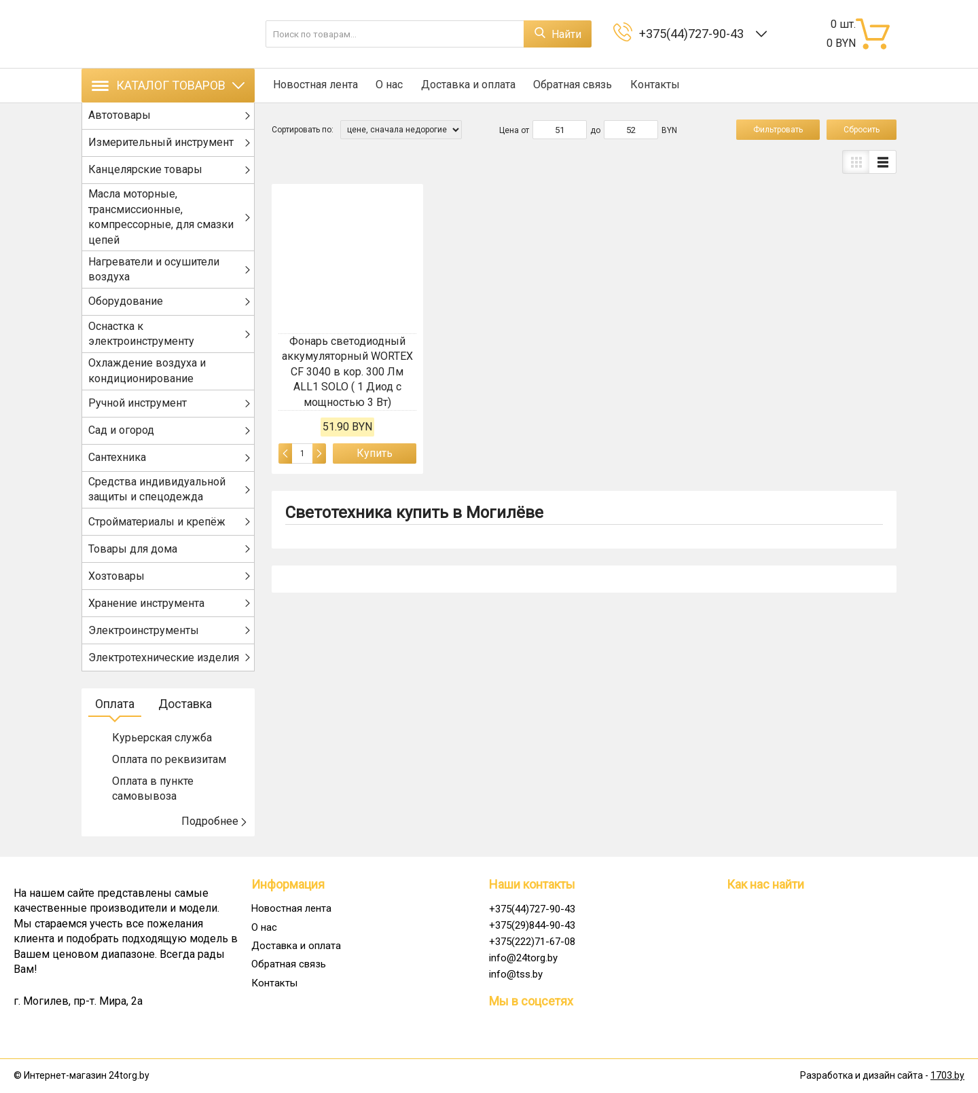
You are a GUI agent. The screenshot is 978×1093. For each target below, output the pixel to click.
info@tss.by (516, 974)
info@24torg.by (523, 958)
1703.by (947, 1076)
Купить (375, 453)
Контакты (649, 85)
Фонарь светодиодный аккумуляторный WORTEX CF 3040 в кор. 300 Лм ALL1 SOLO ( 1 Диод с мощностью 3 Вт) (347, 372)
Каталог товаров (168, 85)
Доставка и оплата (465, 85)
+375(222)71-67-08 (532, 941)
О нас (387, 85)
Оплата (114, 708)
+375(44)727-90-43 (694, 33)
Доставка (185, 708)
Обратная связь (568, 85)
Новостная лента (314, 85)
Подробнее (214, 825)
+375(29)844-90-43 (532, 925)
